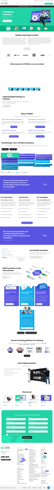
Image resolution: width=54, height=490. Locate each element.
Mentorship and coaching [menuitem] (33, 465)
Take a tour (27, 48)
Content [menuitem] (20, 461)
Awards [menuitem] (42, 454)
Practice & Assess (9, 304)
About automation (40, 126)
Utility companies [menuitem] (20, 476)
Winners (5, 277)
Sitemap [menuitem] (40, 487)
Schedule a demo (49, 3)
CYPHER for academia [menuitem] (20, 457)
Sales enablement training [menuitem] (33, 464)
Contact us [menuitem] (43, 461)
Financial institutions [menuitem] (20, 479)
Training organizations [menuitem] (20, 469)
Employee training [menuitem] (32, 458)
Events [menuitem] (43, 457)
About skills (13, 126)
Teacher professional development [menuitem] (35, 475)
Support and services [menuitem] (20, 464)
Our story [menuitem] (42, 450)
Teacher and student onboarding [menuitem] (34, 476)
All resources (21, 332)
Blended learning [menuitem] (32, 472)
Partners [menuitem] (42, 458)
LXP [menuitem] (17, 453)
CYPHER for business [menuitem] (20, 456)
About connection (14, 136)
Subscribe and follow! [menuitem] (44, 475)
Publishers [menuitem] (19, 475)
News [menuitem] (43, 456)
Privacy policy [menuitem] (34, 487)
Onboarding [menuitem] (31, 457)
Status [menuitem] (44, 487)
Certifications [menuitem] (31, 480)
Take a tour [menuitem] (21, 458)
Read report (39, 304)
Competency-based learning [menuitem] (33, 479)
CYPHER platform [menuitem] (20, 450)
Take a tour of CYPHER (27, 222)
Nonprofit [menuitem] (18, 472)
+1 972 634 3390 (3, 453)
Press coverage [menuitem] (43, 476)
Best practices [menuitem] (43, 480)
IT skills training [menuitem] (31, 469)
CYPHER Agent (6, 106)
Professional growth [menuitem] (32, 461)
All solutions (5, 149)
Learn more (31, 6)
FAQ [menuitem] (41, 469)
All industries (13, 149)
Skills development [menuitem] (32, 460)
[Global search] (39, 0)
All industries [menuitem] (19, 468)
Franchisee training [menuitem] (32, 456)
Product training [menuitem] (31, 468)
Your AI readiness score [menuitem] (22, 449)
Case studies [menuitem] (43, 481)
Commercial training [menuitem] (32, 454)
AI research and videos (31, 332)
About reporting (40, 136)
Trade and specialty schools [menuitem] (21, 483)
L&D (22, 328)
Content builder (25, 304)
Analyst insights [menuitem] (43, 472)
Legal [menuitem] (29, 487)
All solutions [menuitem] (31, 449)
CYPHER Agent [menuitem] (21, 460)
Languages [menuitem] (24, 487)
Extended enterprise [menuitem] (32, 450)
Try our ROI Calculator (35, 257)
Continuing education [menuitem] (32, 471)
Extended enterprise (28, 328)
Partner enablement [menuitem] (32, 453)
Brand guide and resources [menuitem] (45, 473)
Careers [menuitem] (44, 453)
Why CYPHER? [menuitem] (43, 449)
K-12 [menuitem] (18, 480)
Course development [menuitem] (20, 454)
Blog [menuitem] (42, 468)
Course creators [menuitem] (19, 473)
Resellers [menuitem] (42, 460)
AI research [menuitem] (45, 471)
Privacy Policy (17, 434)
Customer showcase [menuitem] (44, 483)
